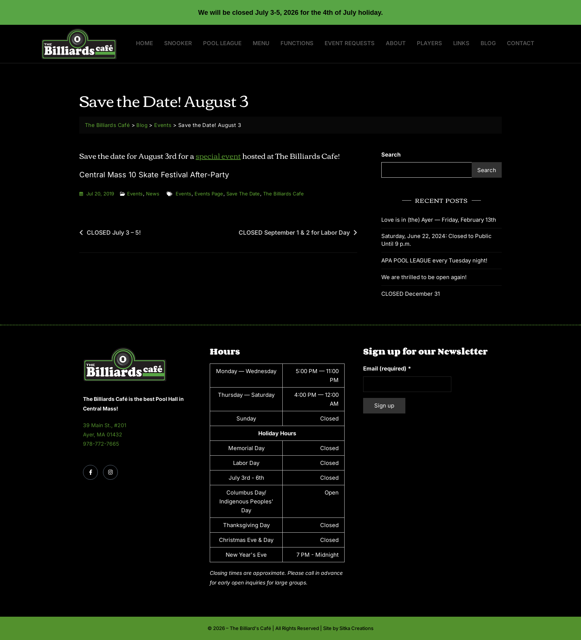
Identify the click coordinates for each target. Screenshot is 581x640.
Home (144, 43)
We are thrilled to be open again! (424, 277)
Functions (296, 43)
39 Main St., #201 (104, 425)
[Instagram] (110, 472)
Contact (520, 43)
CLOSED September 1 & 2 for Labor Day (294, 232)
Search (391, 154)
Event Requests (350, 43)
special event (218, 155)
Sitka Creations (356, 628)
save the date (243, 194)
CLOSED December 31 (410, 293)
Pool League (222, 43)
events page (209, 194)
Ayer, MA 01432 (102, 434)
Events (135, 194)
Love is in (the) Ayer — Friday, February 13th (438, 219)
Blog (488, 43)
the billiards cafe (283, 194)
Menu (261, 43)
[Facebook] (90, 472)
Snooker (178, 43)
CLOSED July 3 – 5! (114, 232)
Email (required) (387, 368)
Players (429, 43)
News (152, 194)
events (183, 194)
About (396, 43)
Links (461, 43)
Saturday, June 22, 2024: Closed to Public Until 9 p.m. (436, 239)
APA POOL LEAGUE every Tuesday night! (434, 260)
